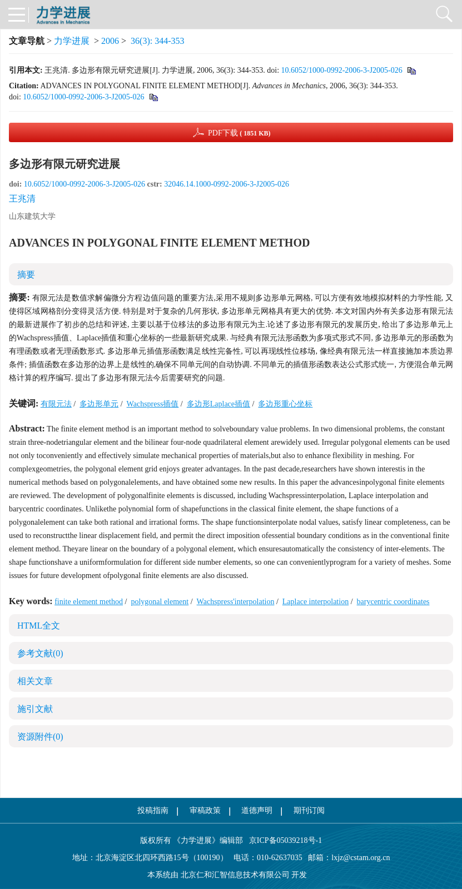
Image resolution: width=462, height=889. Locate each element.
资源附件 (40, 736)
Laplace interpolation (315, 601)
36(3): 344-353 (157, 41)
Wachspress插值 (153, 404)
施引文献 (35, 709)
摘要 (26, 274)
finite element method (88, 601)
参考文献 (40, 653)
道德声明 (256, 810)
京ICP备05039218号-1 (282, 840)
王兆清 (22, 198)
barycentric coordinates (393, 601)
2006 (110, 41)
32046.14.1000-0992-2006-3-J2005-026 (226, 184)
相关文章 (35, 681)
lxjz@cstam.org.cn (360, 857)
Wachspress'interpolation (236, 601)
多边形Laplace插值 (218, 404)
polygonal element (159, 601)
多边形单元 (99, 404)
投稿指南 (152, 810)
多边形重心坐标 (285, 404)
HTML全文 (38, 625)
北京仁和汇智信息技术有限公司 (235, 875)
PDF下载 (239, 133)
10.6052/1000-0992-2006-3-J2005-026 (342, 70)
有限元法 (56, 404)
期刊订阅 (309, 810)
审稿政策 (205, 810)
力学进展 (72, 41)
